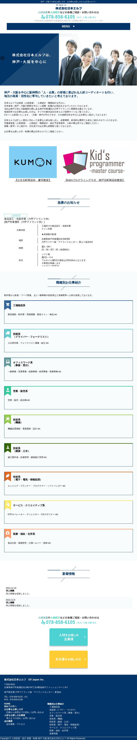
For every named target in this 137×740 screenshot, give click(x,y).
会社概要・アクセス (15, 724)
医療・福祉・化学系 (58, 730)
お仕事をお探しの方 (13, 709)
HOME (7, 704)
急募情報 (53, 733)
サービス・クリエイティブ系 (63, 727)
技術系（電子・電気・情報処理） (65, 724)
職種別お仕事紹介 (55, 704)
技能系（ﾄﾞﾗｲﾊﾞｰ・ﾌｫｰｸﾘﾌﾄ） (63, 710)
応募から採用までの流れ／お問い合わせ (25, 712)
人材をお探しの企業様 (14, 715)
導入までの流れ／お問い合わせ (21, 718)
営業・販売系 (55, 716)
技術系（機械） (56, 719)
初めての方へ (10, 706)
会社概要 (8, 721)
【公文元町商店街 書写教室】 (33, 179)
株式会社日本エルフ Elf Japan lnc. (24, 679)
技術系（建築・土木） (59, 721)
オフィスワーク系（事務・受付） (65, 713)
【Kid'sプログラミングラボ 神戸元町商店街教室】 (94, 179)
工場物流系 (54, 707)
